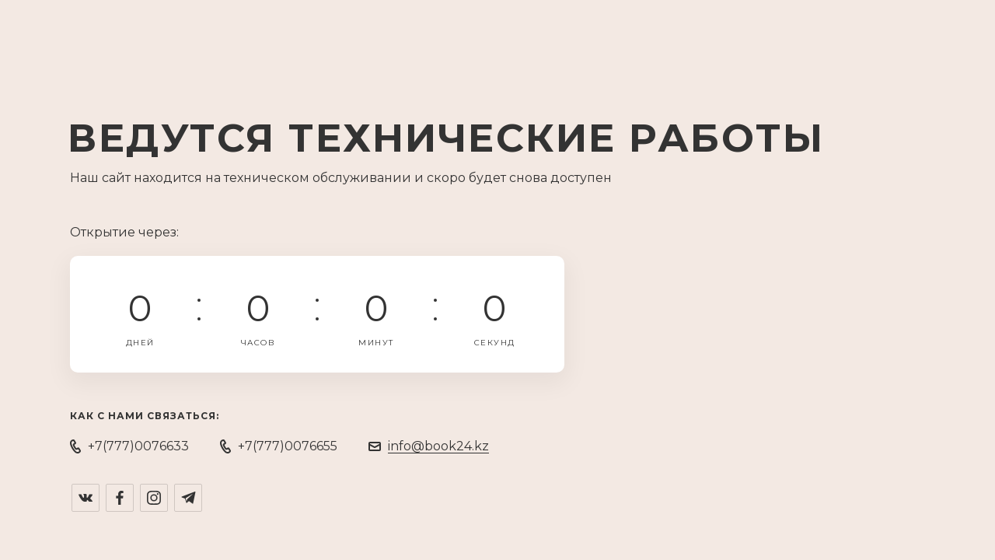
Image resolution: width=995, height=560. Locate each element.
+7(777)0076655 (287, 446)
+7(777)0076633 (138, 446)
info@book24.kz (438, 446)
